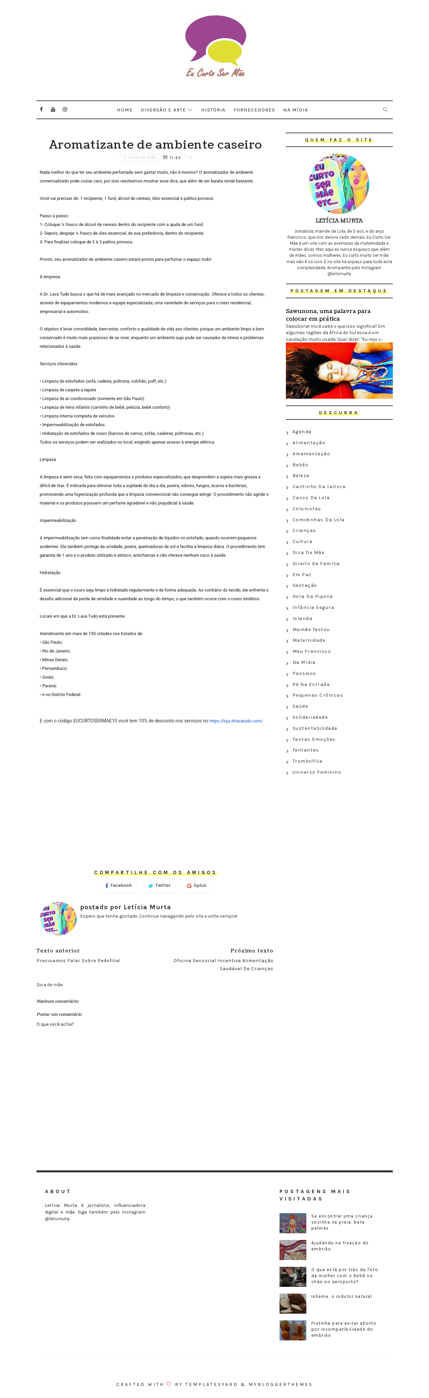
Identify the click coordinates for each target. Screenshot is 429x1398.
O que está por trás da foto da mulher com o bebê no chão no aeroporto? (344, 1275)
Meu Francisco (312, 651)
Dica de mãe (142, 157)
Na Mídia (304, 662)
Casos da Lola (311, 497)
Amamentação (311, 454)
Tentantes (306, 750)
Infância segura (313, 607)
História (213, 110)
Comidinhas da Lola (319, 520)
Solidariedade (310, 717)
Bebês (301, 465)
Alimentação (309, 443)
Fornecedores (254, 110)
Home (125, 110)
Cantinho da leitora (319, 486)
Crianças (304, 530)
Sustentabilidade (315, 728)
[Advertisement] (339, 826)
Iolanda (303, 618)
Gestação (305, 585)
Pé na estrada (311, 684)
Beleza (301, 475)
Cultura (303, 541)
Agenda (302, 432)
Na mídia (295, 110)
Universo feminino (317, 772)
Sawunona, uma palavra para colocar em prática (328, 315)
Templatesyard (211, 1384)
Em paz (302, 574)
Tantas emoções (314, 739)
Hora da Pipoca (313, 596)
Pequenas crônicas (318, 695)
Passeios (304, 673)
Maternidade (309, 640)
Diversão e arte (163, 110)
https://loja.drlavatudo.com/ (236, 720)
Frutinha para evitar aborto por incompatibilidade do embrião (344, 1329)
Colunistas (307, 509)
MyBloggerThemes (281, 1384)
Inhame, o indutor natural (341, 1296)
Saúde (300, 706)
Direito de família (316, 563)
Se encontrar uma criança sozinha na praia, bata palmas (342, 1222)
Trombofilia (308, 761)
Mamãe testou (311, 629)
